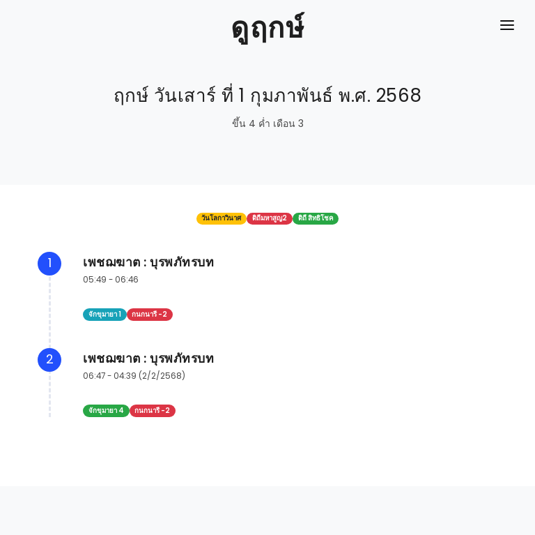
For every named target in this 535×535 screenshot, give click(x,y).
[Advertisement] (267, 503)
